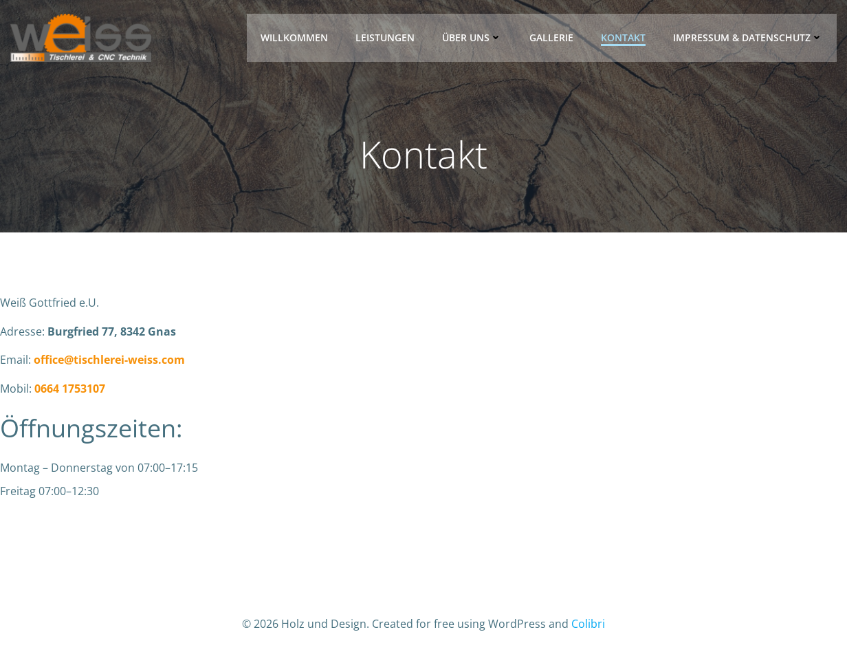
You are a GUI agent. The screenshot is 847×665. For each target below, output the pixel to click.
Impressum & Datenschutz (748, 37)
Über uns (472, 37)
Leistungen (385, 37)
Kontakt (623, 37)
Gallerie (551, 37)
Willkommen (294, 37)
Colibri (588, 623)
